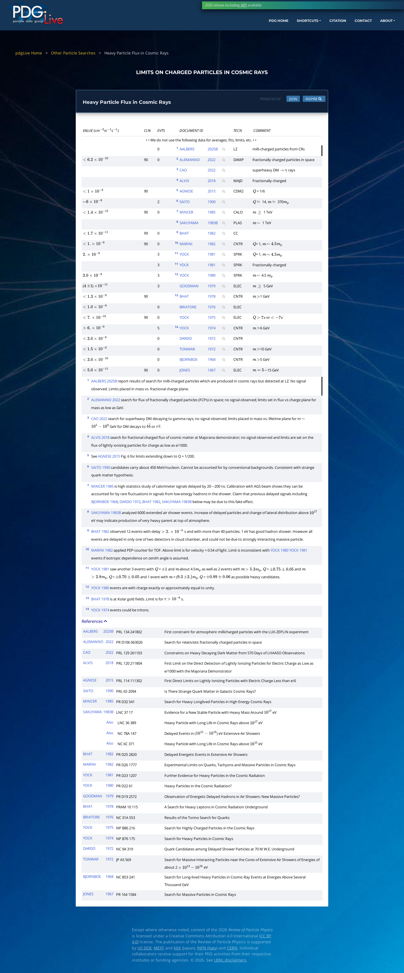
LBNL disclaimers (230, 961)
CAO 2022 (99, 420)
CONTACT (333, 30)
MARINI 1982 (102, 551)
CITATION (304, 30)
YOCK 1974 (100, 611)
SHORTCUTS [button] (269, 30)
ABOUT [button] (360, 30)
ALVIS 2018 (100, 438)
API (243, 5)
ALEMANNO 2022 (105, 401)
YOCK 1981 (298, 551)
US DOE (144, 949)
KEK (177, 949)
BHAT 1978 (100, 600)
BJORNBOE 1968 (104, 502)
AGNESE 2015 (109, 457)
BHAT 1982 (151, 502)
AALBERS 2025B (104, 382)
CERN (232, 949)
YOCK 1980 (279, 551)
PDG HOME (234, 30)
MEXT (159, 949)
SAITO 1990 (100, 468)
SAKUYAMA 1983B (177, 502)
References (95, 622)
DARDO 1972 (130, 502)
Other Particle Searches (73, 53)
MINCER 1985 (102, 487)
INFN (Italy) (207, 949)
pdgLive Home (28, 53)
